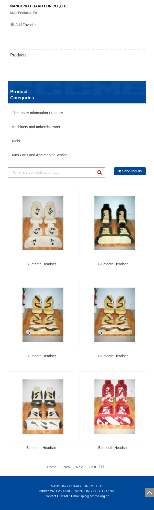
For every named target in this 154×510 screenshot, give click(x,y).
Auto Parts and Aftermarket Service (40, 155)
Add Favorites (23, 24)
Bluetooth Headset (41, 264)
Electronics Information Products (37, 113)
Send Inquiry (130, 171)
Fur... (25, 13)
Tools (16, 141)
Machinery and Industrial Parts (36, 127)
